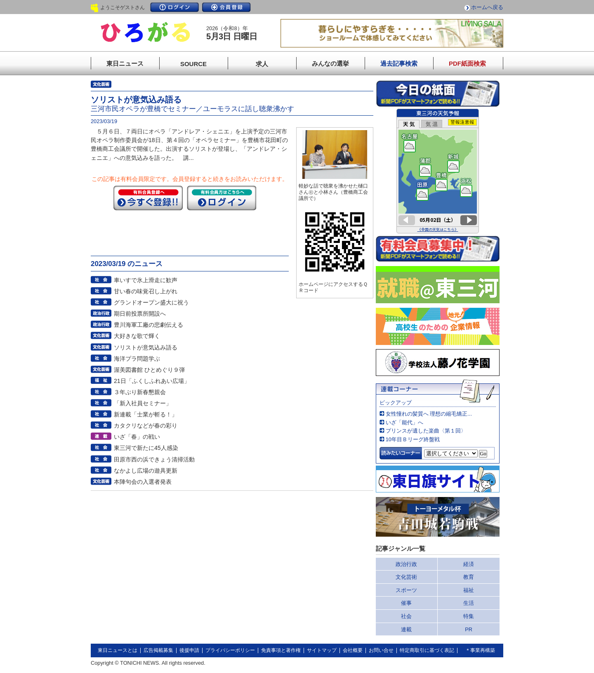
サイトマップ (322, 650)
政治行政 (406, 564)
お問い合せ (381, 650)
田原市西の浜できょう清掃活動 (154, 459)
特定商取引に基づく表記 (427, 650)
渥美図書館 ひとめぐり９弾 (149, 369)
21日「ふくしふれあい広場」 (152, 381)
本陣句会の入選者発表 (143, 481)
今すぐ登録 (148, 197)
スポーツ (406, 590)
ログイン (174, 7)
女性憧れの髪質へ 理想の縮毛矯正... (429, 414)
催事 (406, 603)
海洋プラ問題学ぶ (137, 358)
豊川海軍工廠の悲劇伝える (148, 324)
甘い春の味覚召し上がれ (145, 291)
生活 (468, 603)
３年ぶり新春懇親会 (140, 392)
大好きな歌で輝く (137, 336)
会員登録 (226, 7)
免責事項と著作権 (281, 650)
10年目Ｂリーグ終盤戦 (413, 439)
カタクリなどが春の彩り (145, 425)
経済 (468, 564)
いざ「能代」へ (404, 422)
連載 (406, 629)
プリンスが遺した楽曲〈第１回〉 (426, 431)
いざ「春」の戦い (137, 436)
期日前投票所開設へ (140, 313)
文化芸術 (406, 577)
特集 (468, 616)
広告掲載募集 (158, 650)
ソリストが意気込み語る (145, 347)
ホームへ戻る (487, 7)
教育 (468, 577)
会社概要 (353, 650)
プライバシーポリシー (230, 650)
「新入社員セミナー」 (143, 403)
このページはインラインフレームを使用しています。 (437, 171)
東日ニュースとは (117, 650)
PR (468, 629)
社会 (406, 616)
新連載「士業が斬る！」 (145, 414)
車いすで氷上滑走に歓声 (145, 280)
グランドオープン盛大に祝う (151, 302)
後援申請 (189, 650)
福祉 (468, 590)
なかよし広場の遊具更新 (145, 470)
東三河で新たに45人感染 (146, 448)
